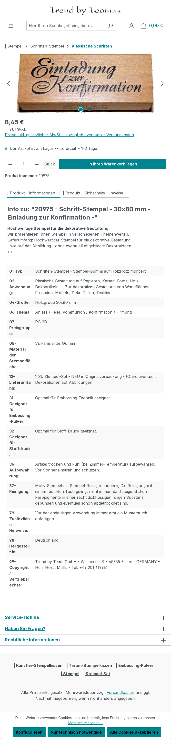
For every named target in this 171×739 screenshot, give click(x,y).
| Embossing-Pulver (134, 665)
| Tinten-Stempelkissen (89, 665)
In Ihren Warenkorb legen (113, 164)
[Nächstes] (162, 83)
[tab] (33, 193)
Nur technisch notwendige (76, 732)
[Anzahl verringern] (10, 164)
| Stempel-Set (96, 673)
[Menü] (11, 25)
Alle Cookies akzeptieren (134, 732)
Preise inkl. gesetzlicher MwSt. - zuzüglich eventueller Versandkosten (69, 134)
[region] (85, 83)
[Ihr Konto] (132, 25)
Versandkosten (120, 692)
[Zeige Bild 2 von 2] (90, 109)
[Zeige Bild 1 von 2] (81, 109)
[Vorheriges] (8, 83)
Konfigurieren (29, 732)
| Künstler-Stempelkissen (38, 665)
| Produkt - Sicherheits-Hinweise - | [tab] (96, 193)
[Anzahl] (23, 164)
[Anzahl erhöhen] (37, 164)
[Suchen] (110, 25)
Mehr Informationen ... (85, 723)
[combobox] (65, 25)
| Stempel (70, 673)
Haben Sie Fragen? (25, 628)
